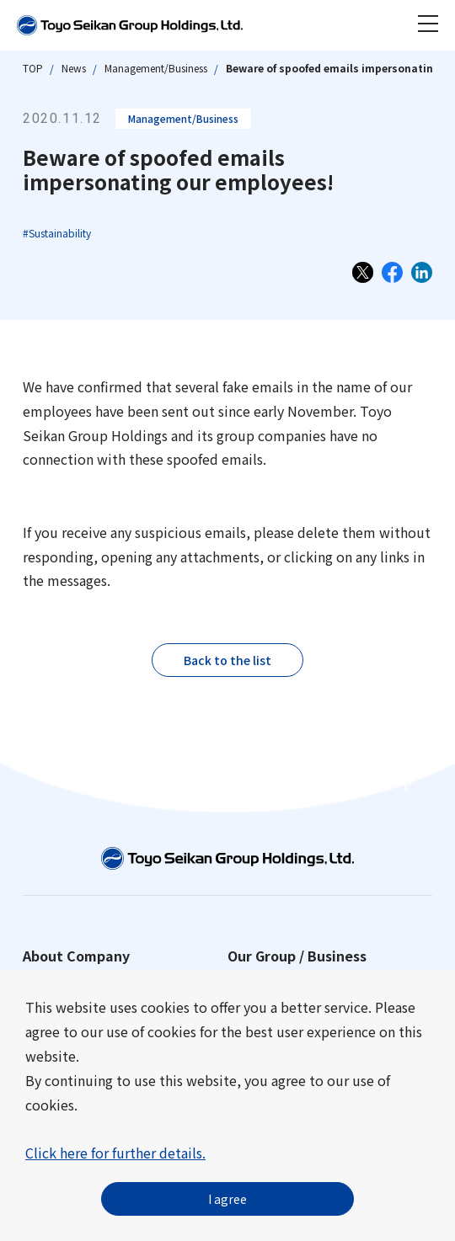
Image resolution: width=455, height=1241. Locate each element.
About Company (76, 955)
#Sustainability (57, 233)
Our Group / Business (297, 955)
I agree (227, 1198)
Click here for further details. (115, 1152)
